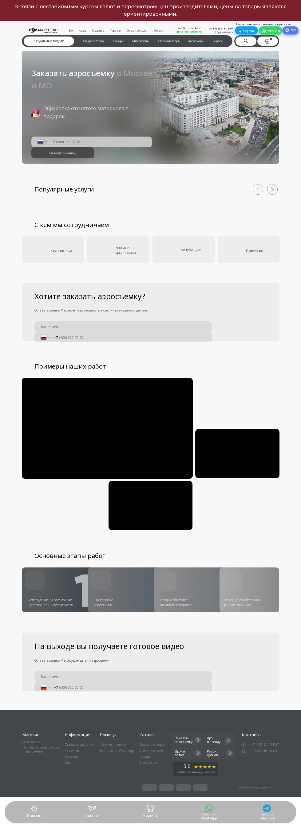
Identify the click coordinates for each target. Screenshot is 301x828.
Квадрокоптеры (93, 41)
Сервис (218, 41)
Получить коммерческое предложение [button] (40, 749)
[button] (267, 41)
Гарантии (116, 30)
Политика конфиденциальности (255, 787)
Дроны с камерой (153, 744)
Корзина (71, 756)
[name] (123, 326)
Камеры (118, 41)
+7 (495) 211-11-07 (221, 28)
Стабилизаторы (169, 41)
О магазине (98, 30)
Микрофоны (140, 41)
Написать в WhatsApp (117, 751)
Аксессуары (196, 41)
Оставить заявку (63, 153)
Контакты (158, 30)
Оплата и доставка (136, 30)
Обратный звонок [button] (224, 32)
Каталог (83, 30)
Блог (71, 30)
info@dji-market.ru (190, 28)
